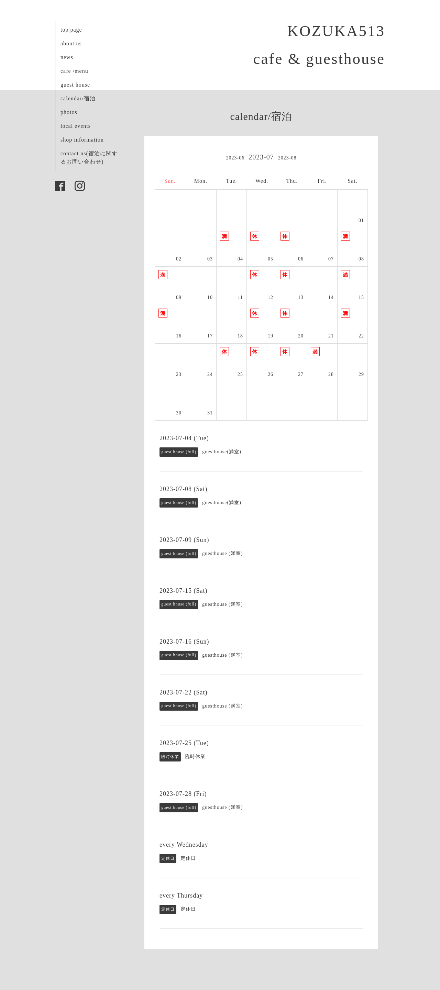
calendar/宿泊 (78, 98)
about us (71, 43)
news (66, 57)
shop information (82, 140)
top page (71, 30)
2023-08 (287, 157)
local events (75, 126)
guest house (75, 85)
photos (68, 112)
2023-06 (235, 157)
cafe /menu (74, 71)
